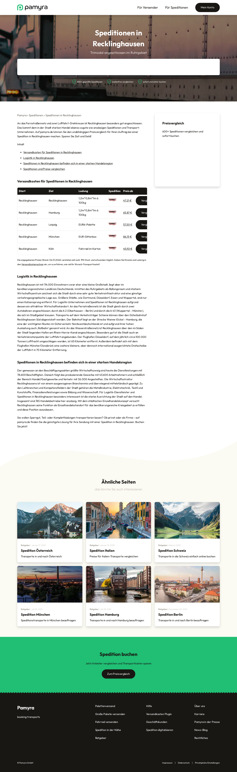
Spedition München (35, 614)
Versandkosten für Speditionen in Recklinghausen (52, 152)
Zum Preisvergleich (118, 674)
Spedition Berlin (170, 614)
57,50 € (127, 224)
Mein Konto (207, 7)
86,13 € (127, 236)
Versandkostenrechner (32, 264)
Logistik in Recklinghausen (38, 158)
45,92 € (127, 248)
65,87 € (127, 212)
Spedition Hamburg (104, 614)
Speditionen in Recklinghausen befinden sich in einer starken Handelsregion (68, 163)
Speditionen (36, 115)
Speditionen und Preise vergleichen (44, 169)
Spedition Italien (102, 550)
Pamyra (21, 115)
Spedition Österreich (37, 550)
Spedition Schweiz (172, 550)
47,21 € (127, 200)
